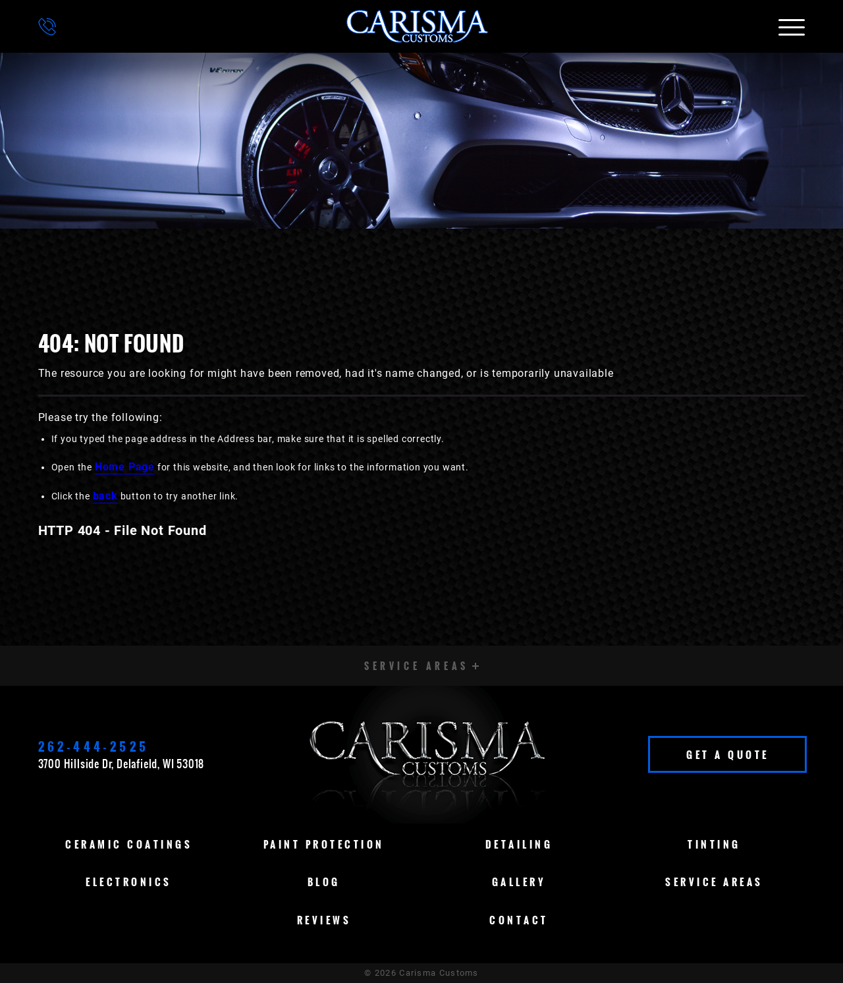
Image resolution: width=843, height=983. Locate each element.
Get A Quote (727, 754)
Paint (324, 844)
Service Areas (714, 881)
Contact (519, 920)
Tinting (714, 844)
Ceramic (128, 844)
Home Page (125, 467)
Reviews (324, 920)
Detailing (519, 844)
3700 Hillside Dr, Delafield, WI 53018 (121, 764)
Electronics (129, 881)
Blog (324, 881)
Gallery (519, 881)
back (105, 496)
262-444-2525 (94, 746)
